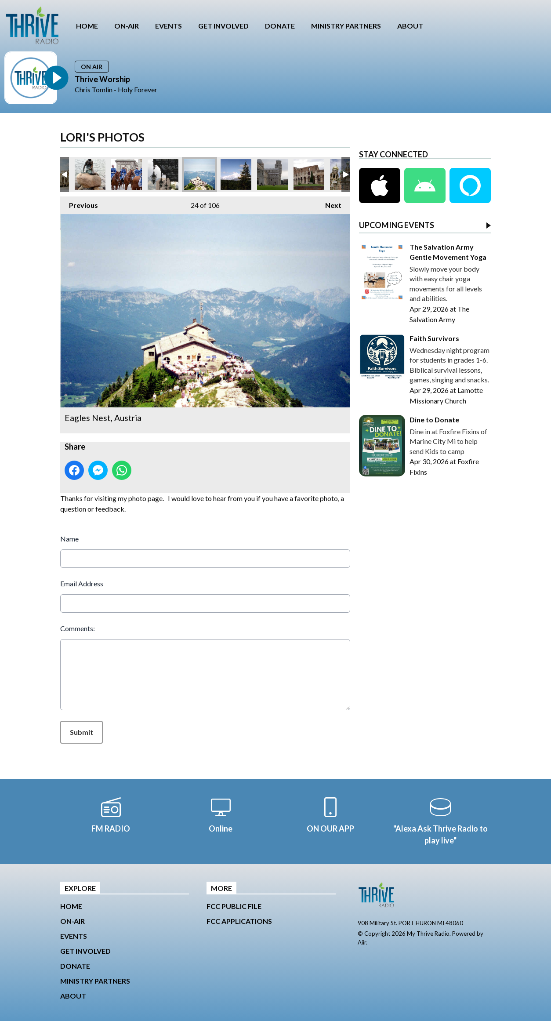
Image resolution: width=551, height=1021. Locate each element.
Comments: (77, 628)
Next (328, 202)
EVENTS (168, 26)
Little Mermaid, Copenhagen (90, 174)
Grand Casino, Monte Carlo (163, 174)
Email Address (81, 583)
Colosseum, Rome (309, 174)
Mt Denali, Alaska (236, 174)
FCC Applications (239, 921)
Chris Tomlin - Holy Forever (116, 89)
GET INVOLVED (223, 26)
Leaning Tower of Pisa (272, 174)
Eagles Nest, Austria (199, 174)
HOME (87, 26)
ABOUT (410, 26)
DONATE (280, 26)
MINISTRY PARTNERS (346, 26)
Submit (81, 732)
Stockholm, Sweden (126, 174)
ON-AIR (126, 26)
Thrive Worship (102, 79)
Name (69, 538)
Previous (79, 202)
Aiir (362, 942)
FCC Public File (234, 906)
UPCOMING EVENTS (396, 225)
